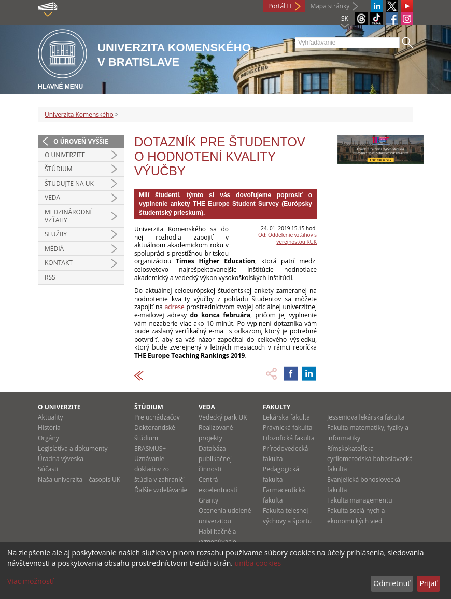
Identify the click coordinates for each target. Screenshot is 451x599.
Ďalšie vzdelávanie (160, 489)
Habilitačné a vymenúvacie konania (217, 541)
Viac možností (30, 581)
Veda (52, 197)
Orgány (48, 438)
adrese (175, 306)
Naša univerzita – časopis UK (79, 479)
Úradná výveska (60, 458)
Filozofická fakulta (289, 438)
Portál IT (280, 6)
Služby (56, 234)
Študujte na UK (69, 183)
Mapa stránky (329, 6)
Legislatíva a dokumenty (73, 448)
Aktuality (50, 417)
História (49, 427)
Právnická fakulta (287, 427)
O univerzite (65, 154)
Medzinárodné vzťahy (69, 216)
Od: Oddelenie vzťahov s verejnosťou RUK (287, 238)
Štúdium (59, 168)
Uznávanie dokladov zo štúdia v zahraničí (159, 469)
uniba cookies (258, 563)
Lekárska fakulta (286, 417)
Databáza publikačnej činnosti (215, 458)
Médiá (54, 248)
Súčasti (48, 469)
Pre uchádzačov (157, 417)
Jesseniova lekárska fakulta (365, 417)
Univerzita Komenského (79, 114)
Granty (208, 500)
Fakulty (276, 406)
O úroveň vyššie (80, 141)
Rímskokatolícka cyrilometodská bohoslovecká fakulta (370, 458)
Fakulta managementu (359, 500)
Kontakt (59, 262)
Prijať (428, 583)
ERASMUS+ (150, 448)
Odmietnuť (391, 583)
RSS (50, 277)
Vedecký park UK (223, 417)
